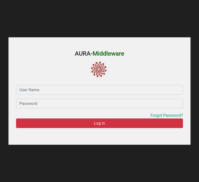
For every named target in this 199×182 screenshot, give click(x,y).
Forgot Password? (166, 115)
